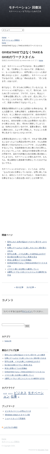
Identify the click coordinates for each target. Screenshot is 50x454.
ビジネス (20, 393)
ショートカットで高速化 (15, 418)
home (4, 43)
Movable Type (43, 450)
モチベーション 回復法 (25, 7)
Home (4, 37)
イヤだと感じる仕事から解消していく (23, 269)
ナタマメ (10, 393)
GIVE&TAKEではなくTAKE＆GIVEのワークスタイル (25, 372)
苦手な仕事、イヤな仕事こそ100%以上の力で (26, 254)
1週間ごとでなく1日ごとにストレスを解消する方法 (25, 378)
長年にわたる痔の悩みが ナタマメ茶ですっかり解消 (25, 355)
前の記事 (19, 287)
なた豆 (5, 393)
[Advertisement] (25, 205)
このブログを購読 (10, 427)
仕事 (14, 396)
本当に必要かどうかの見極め (19, 260)
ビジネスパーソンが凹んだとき (18, 411)
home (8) (8, 341)
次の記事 (30, 287)
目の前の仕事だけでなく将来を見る (22, 257)
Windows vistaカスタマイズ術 (17, 415)
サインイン (26, 311)
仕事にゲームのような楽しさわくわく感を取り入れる (25, 358)
